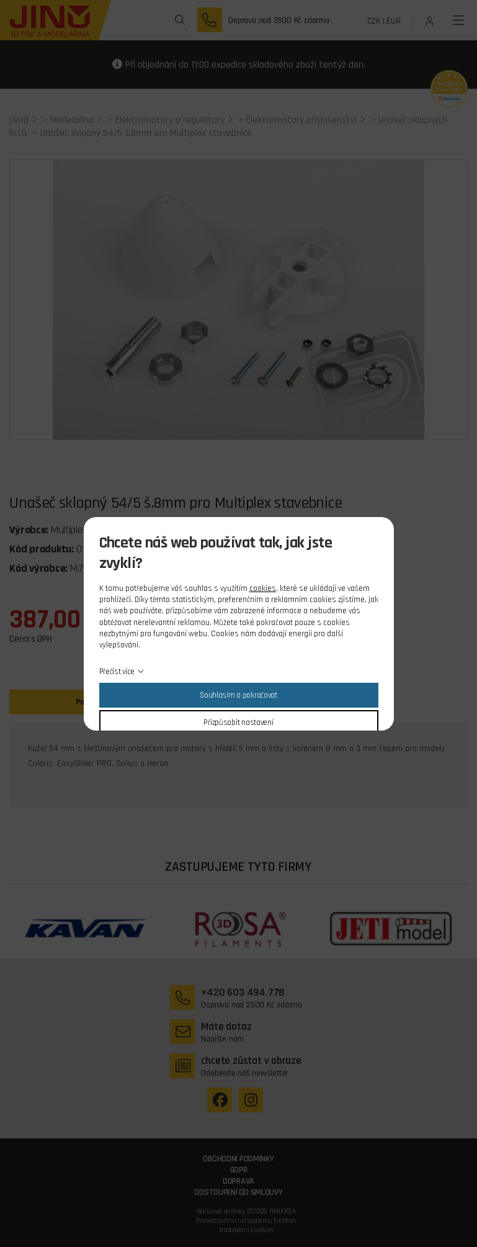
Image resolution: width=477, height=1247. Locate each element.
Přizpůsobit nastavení (238, 722)
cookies (262, 588)
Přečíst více (117, 672)
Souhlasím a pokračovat (238, 695)
